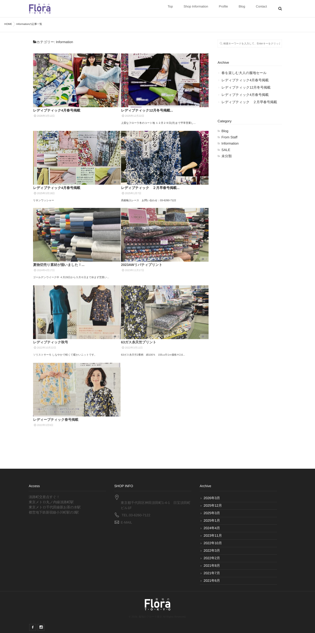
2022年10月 (213, 543)
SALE (225, 150)
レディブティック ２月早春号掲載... (150, 188)
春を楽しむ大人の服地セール (244, 73)
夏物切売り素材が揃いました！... (59, 261)
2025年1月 (212, 521)
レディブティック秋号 (50, 339)
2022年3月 (212, 551)
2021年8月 (212, 566)
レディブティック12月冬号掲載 (246, 87)
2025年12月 (213, 506)
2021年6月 (212, 581)
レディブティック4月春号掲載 (56, 110)
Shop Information (195, 9)
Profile (223, 9)
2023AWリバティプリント (143, 261)
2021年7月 (212, 573)
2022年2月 (212, 558)
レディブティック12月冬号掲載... (147, 110)
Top (170, 9)
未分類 (226, 156)
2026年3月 (212, 498)
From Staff (229, 137)
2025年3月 (212, 513)
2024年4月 (212, 528)
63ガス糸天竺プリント (138, 339)
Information (230, 143)
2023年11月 (213, 536)
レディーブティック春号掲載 (55, 416)
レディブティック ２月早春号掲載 (249, 102)
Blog (242, 9)
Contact (261, 9)
